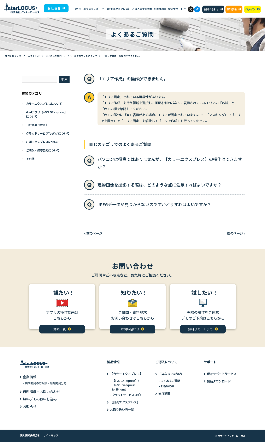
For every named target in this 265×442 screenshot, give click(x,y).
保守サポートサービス (222, 374)
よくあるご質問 (54, 55)
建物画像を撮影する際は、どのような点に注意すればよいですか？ (160, 185)
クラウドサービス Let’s (126, 395)
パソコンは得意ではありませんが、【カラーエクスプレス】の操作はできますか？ (170, 163)
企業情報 (29, 376)
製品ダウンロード (219, 381)
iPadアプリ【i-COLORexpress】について (46, 114)
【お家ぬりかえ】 (37, 125)
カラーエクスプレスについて (82, 55)
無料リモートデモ (200, 329)
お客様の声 (168, 386)
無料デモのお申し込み (40, 398)
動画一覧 (59, 329)
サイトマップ (50, 435)
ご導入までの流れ (170, 374)
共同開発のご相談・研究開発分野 (45, 383)
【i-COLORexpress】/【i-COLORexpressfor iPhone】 (125, 385)
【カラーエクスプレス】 (126, 374)
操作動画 (164, 393)
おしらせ (54, 8)
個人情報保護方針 (30, 435)
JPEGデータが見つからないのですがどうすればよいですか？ (154, 204)
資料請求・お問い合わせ (41, 391)
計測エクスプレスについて (42, 142)
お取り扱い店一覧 (122, 409)
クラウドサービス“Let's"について (47, 133)
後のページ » (236, 233)
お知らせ (29, 406)
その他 (30, 159)
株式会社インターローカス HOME (22, 55)
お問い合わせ (211, 9)
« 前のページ (93, 233)
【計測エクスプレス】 (125, 402)
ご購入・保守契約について (42, 150)
